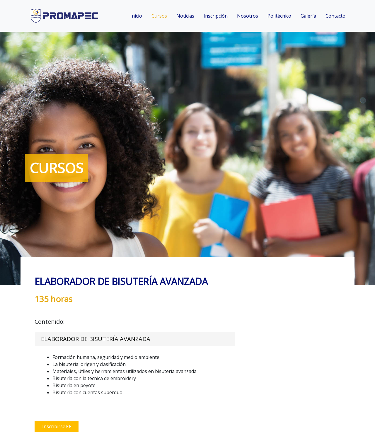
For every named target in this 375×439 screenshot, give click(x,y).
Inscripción (216, 16)
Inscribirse (56, 426)
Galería (308, 16)
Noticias (185, 16)
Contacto (335, 16)
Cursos (159, 16)
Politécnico (279, 16)
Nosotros (247, 16)
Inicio (136, 16)
